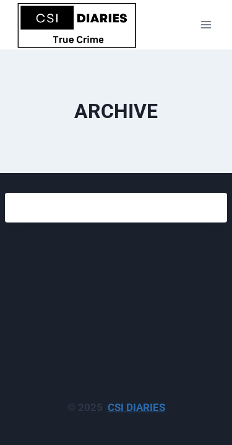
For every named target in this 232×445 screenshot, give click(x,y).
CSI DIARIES (136, 407)
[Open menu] (205, 24)
